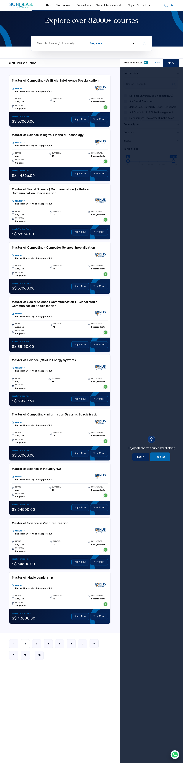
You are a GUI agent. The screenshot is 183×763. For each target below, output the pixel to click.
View (99, 119)
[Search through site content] (57, 43)
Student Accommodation (110, 5)
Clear (157, 62)
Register (160, 456)
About (49, 5)
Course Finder (84, 5)
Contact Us (143, 5)
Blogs (130, 5)
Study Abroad (65, 5)
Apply (80, 119)
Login (140, 456)
